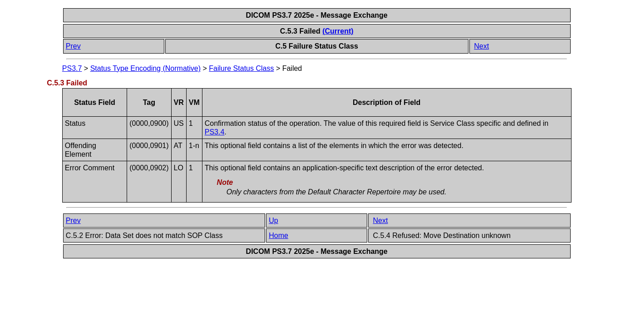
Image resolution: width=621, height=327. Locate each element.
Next (481, 46)
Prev (73, 46)
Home (278, 235)
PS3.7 (72, 68)
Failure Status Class (241, 68)
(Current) (337, 31)
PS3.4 (215, 132)
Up (273, 220)
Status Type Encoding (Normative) (145, 68)
